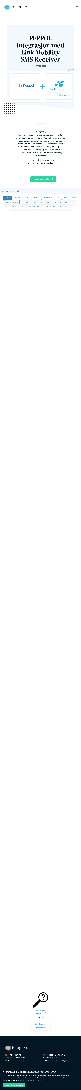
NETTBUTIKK (48, 198)
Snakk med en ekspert (43, 179)
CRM (58, 198)
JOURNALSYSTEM (49, 207)
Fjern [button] (70, 71)
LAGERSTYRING (38, 202)
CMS (48, 202)
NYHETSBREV (64, 207)
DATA (73, 198)
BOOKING (25, 202)
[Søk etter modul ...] (42, 191)
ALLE (7, 198)
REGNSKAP (63, 202)
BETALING (36, 198)
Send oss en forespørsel (40, 1025)
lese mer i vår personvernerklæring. (30, 1080)
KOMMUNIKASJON (12, 202)
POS (22, 207)
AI (55, 202)
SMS (65, 198)
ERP (73, 202)
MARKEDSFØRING (33, 207)
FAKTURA (18, 198)
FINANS (14, 207)
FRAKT (27, 198)
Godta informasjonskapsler (14, 1085)
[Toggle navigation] (77, 7)
